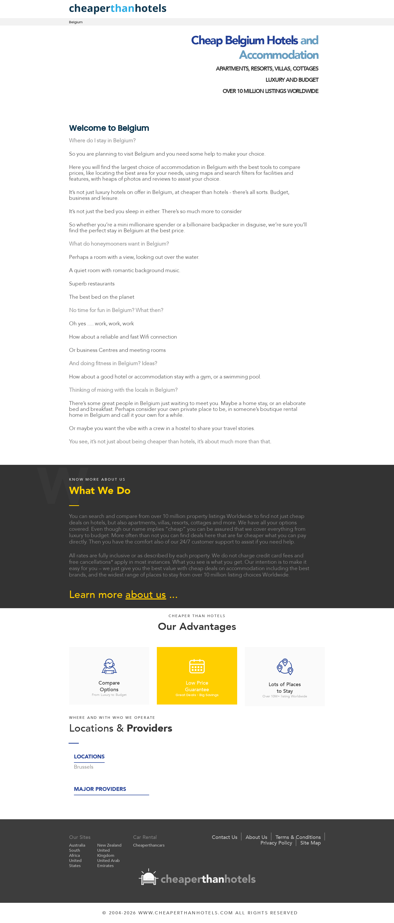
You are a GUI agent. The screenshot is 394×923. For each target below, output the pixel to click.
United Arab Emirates (108, 863)
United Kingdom (105, 853)
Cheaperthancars (149, 845)
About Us (256, 837)
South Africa (74, 853)
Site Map (310, 843)
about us (145, 595)
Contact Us (224, 837)
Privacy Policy (276, 843)
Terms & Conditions (298, 837)
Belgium (76, 22)
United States (75, 863)
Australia (77, 845)
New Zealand (109, 845)
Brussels (83, 767)
